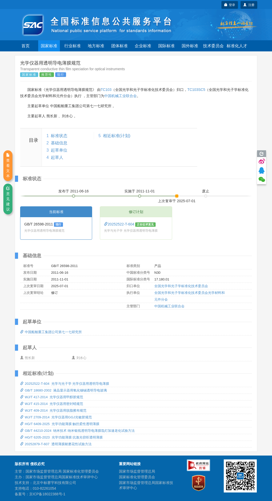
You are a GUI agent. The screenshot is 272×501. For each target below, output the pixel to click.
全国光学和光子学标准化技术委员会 (181, 286)
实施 (139, 191)
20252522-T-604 (119, 224)
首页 (25, 46)
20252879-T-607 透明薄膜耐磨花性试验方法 (56, 444)
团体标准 (119, 46)
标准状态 (59, 136)
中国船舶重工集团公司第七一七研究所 (51, 332)
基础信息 (59, 143)
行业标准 (72, 46)
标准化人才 (237, 46)
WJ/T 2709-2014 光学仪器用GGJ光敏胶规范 (56, 417)
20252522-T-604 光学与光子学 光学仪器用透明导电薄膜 (64, 384)
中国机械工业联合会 (120, 96)
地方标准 (96, 46)
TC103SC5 (196, 90)
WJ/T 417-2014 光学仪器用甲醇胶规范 (51, 397)
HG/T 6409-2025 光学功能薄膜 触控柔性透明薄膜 (59, 424)
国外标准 (190, 46)
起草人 (57, 157)
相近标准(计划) (117, 136)
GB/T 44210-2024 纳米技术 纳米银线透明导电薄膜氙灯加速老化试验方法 (77, 431)
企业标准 (143, 46)
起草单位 (59, 150)
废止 (205, 191)
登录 (229, 5)
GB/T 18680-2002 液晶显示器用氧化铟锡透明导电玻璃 (63, 390)
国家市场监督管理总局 (137, 471)
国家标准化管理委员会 (137, 477)
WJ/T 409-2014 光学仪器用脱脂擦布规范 (53, 410)
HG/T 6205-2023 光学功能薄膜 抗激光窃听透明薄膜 (61, 437)
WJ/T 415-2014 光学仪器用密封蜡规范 (51, 404)
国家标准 (49, 46)
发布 (73, 191)
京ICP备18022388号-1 (47, 494)
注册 (248, 5)
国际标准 (166, 46)
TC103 (106, 90)
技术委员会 (213, 46)
